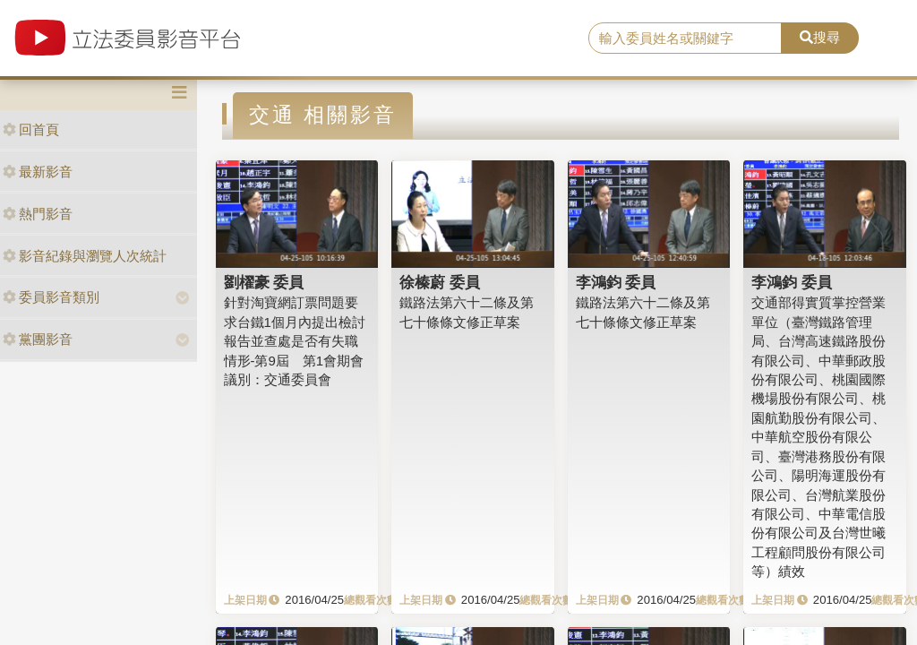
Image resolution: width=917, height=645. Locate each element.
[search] (685, 38)
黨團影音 (38, 339)
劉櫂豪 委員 (264, 282)
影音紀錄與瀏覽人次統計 (85, 255)
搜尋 (820, 37)
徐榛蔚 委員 (439, 282)
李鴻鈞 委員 (616, 282)
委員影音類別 (51, 297)
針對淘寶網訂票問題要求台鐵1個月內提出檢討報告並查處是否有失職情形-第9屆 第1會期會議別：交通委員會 (294, 341)
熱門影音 (38, 213)
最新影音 (38, 171)
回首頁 (31, 129)
